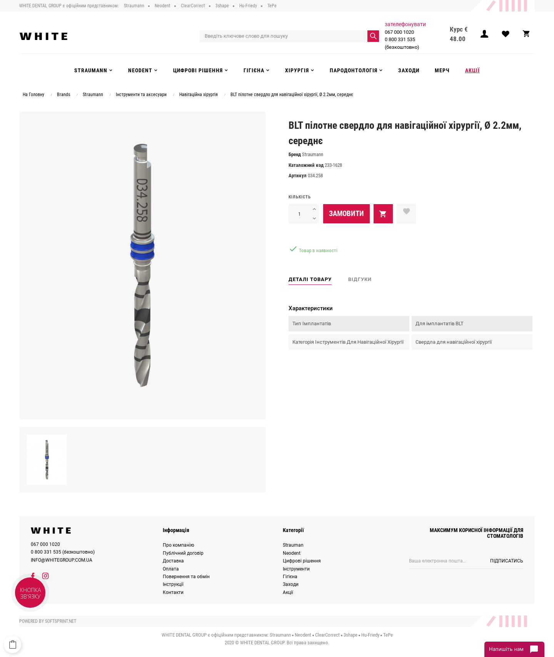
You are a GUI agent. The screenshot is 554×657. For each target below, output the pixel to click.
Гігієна (290, 575)
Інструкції (173, 582)
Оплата (171, 567)
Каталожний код (306, 163)
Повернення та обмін (186, 575)
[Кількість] (299, 212)
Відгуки (360, 278)
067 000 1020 (399, 30)
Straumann (312, 153)
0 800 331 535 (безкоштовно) (402, 41)
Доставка (173, 559)
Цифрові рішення (302, 559)
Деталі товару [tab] (310, 278)
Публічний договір (183, 551)
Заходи (291, 582)
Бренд (295, 153)
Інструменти (296, 567)
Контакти (173, 591)
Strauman (293, 543)
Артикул (298, 174)
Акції (288, 591)
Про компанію (178, 543)
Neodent (291, 551)
